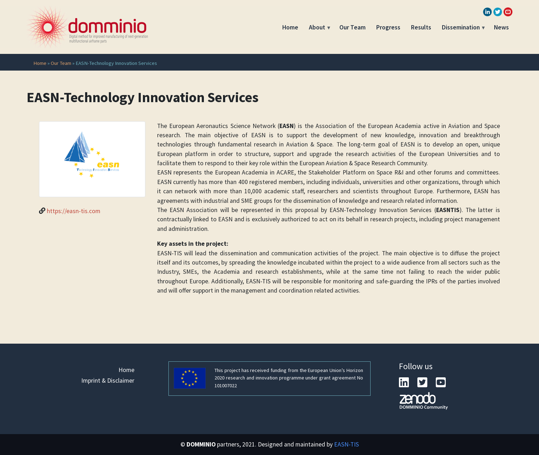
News (501, 27)
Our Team (352, 27)
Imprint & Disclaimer (107, 380)
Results (421, 27)
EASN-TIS (346, 444)
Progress (388, 27)
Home (290, 27)
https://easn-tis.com (73, 211)
